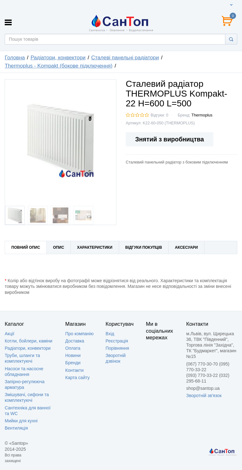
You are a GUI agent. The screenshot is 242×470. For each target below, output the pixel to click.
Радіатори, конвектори (28, 348)
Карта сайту (77, 377)
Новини (73, 355)
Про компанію (79, 333)
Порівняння (117, 348)
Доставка (74, 340)
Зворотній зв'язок (204, 395)
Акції (9, 333)
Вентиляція (16, 428)
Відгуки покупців (143, 247)
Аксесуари (186, 247)
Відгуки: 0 (159, 115)
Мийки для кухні (21, 420)
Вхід (110, 333)
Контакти (74, 370)
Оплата (72, 348)
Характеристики (94, 247)
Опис (58, 247)
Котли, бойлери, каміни (28, 340)
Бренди (72, 362)
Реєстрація (117, 340)
